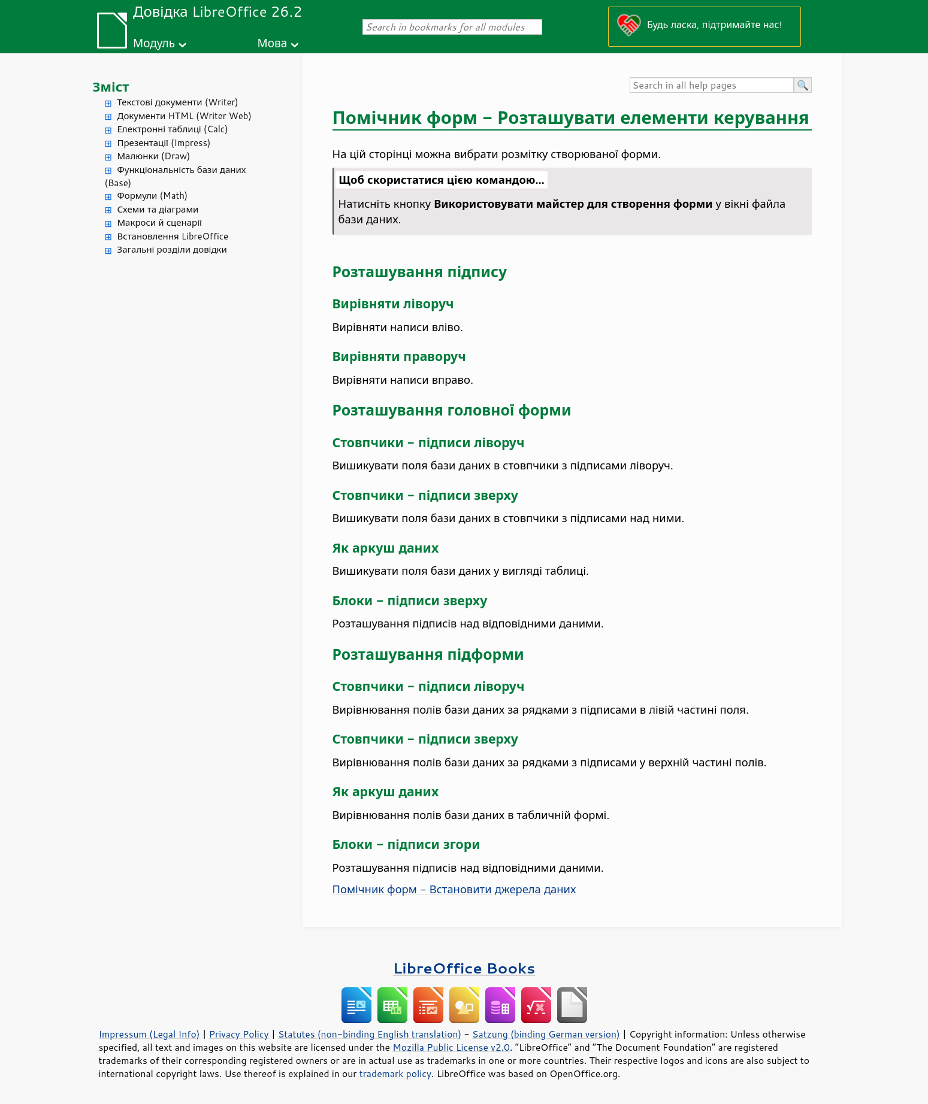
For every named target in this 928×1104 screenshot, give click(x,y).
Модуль (154, 43)
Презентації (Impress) (164, 143)
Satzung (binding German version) (546, 1034)
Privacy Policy (239, 1034)
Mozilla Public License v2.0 (451, 1047)
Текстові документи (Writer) (177, 102)
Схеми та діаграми (158, 209)
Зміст (111, 86)
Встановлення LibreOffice (173, 236)
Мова (273, 43)
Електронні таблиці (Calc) (172, 129)
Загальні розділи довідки (172, 249)
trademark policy (395, 1073)
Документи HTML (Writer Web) (184, 116)
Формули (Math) (152, 195)
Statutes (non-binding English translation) (369, 1034)
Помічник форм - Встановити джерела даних (454, 889)
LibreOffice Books (464, 967)
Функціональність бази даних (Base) (175, 176)
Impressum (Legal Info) (149, 1034)
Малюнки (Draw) (154, 156)
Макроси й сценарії (159, 222)
